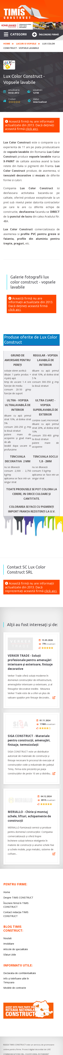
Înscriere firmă (45, 34)
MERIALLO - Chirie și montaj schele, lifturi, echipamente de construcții (29, 813)
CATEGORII (15, 34)
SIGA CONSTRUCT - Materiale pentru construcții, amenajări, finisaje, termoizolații (29, 738)
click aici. (32, 129)
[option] (31, 26)
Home (6, 43)
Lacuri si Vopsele (26, 43)
